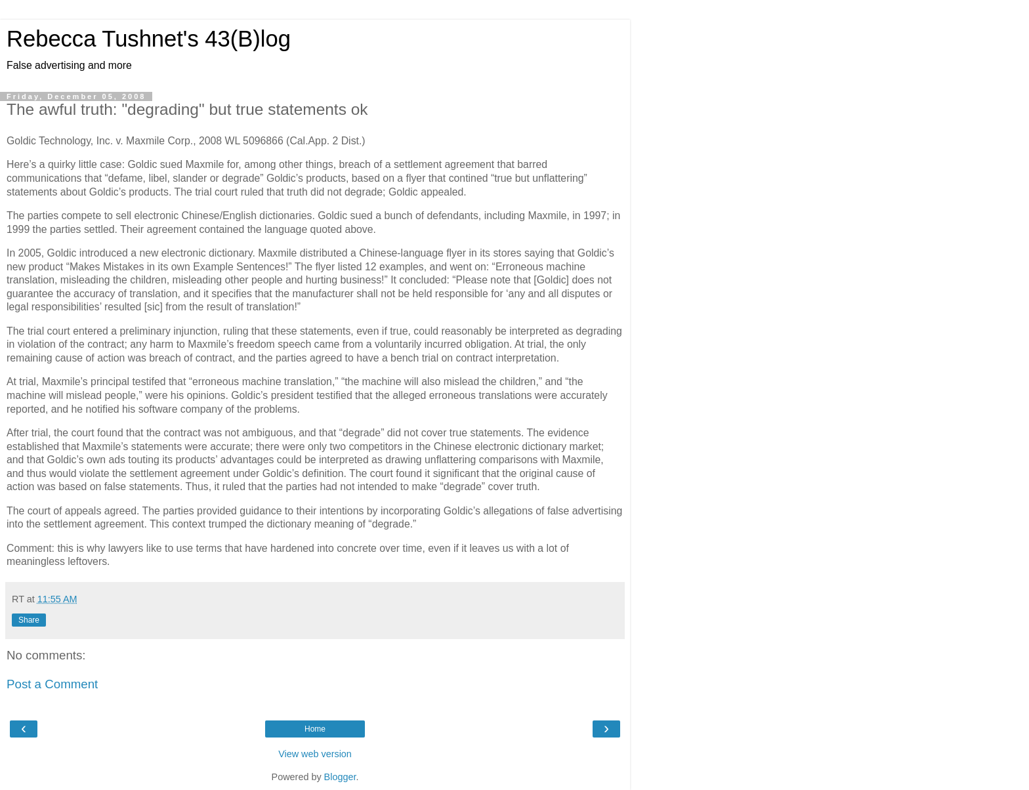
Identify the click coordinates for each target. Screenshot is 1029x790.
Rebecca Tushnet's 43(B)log (149, 38)
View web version (315, 754)
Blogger (340, 777)
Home (315, 729)
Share (28, 620)
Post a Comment (52, 684)
